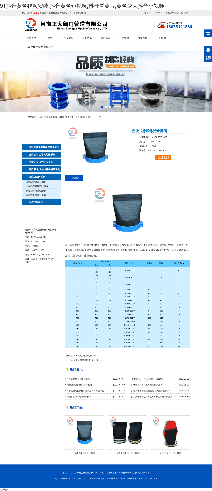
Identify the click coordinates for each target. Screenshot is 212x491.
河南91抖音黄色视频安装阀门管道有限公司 (58, 117)
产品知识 (124, 37)
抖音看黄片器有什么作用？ (79, 378)
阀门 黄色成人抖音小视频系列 (44, 169)
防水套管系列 (36, 201)
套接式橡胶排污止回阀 (36, 190)
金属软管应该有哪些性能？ (79, 396)
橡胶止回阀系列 (87, 117)
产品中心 (158, 12)
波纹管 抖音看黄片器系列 (42, 154)
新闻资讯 (87, 37)
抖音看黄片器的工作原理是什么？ (146, 384)
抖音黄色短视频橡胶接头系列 (44, 147)
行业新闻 (105, 37)
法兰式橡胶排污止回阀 (36, 181)
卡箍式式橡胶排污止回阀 (37, 186)
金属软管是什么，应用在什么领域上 (147, 378)
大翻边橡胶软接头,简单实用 (79, 384)
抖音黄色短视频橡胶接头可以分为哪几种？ (150, 390)
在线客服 (163, 157)
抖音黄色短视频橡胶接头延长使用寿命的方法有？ (154, 396)
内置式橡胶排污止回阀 (36, 195)
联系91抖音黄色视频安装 (177, 12)
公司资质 (142, 37)
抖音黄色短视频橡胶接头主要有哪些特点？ (86, 390)
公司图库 (161, 37)
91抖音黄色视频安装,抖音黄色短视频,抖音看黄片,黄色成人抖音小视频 (82, 5)
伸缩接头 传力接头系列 (41, 162)
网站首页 (31, 37)
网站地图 (4, 489)
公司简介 (146, 12)
